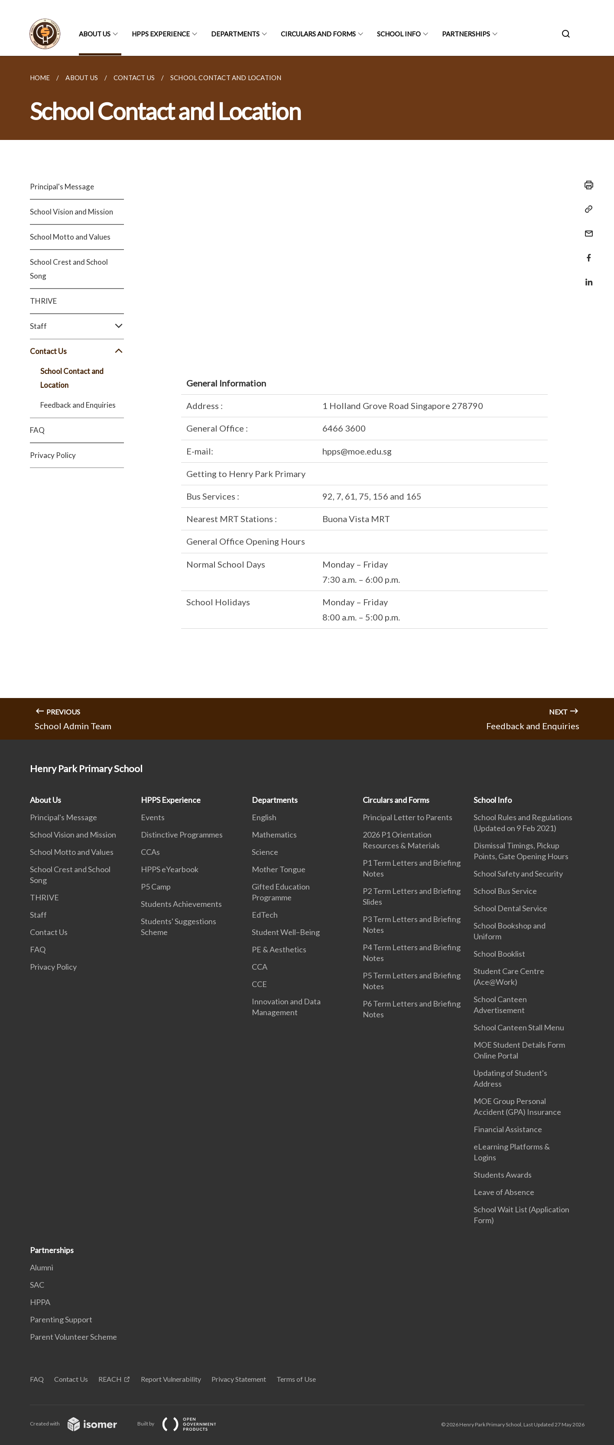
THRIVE (43, 300)
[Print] (586, 185)
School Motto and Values (70, 236)
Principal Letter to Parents (407, 817)
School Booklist (499, 953)
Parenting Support (61, 1319)
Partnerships (466, 34)
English (264, 817)
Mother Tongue (278, 869)
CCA (259, 966)
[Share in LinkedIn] (586, 277)
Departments (235, 34)
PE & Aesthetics (279, 949)
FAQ (37, 430)
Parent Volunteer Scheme (73, 1336)
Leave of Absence (504, 1192)
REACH (110, 1379)
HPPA (40, 1302)
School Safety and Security (518, 873)
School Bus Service (505, 891)
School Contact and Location (72, 378)
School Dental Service (510, 908)
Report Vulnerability (171, 1379)
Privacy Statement (238, 1379)
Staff (77, 326)
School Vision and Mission (71, 211)
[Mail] (586, 228)
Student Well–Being (286, 932)
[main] (307, 398)
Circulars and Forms (318, 34)
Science (265, 852)
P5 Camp (156, 886)
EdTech (265, 914)
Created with (80, 1423)
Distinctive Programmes (182, 834)
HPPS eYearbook (169, 869)
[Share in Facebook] (586, 252)
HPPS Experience (161, 34)
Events (153, 817)
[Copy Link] (586, 209)
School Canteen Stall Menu (519, 1027)
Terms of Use (296, 1379)
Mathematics (274, 834)
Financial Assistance (508, 1129)
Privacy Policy (53, 455)
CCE (259, 984)
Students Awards (503, 1174)
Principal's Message (62, 186)
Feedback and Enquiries (78, 404)
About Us (94, 34)
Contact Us (77, 351)
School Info (399, 34)
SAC (37, 1284)
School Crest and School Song (69, 268)
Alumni (41, 1267)
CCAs (150, 852)
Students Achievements (181, 904)
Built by (183, 1423)
